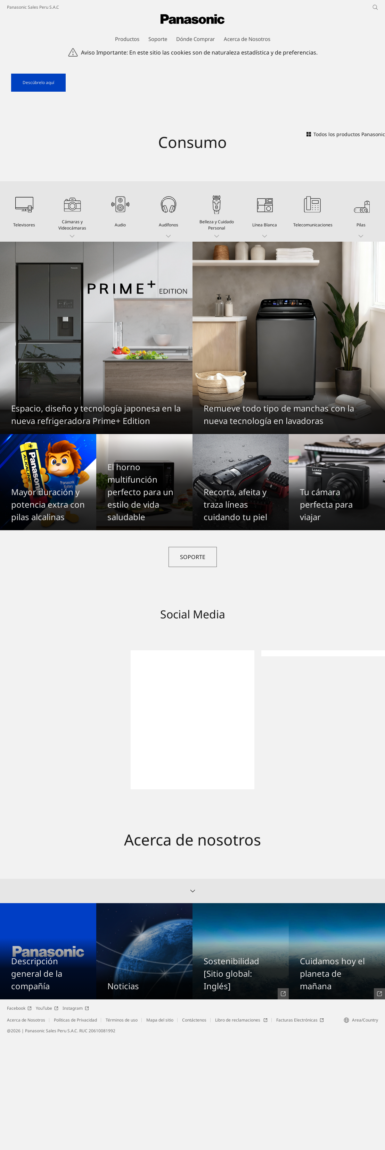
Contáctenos (194, 1131)
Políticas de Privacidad (75, 1131)
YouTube (47, 1120)
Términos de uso (122, 1131)
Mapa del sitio (159, 1131)
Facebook (19, 1120)
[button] (72, 322)
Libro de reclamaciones (241, 1131)
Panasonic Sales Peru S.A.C (33, 7)
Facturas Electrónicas (300, 1131)
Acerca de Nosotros (26, 1131)
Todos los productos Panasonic (345, 245)
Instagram (76, 1120)
